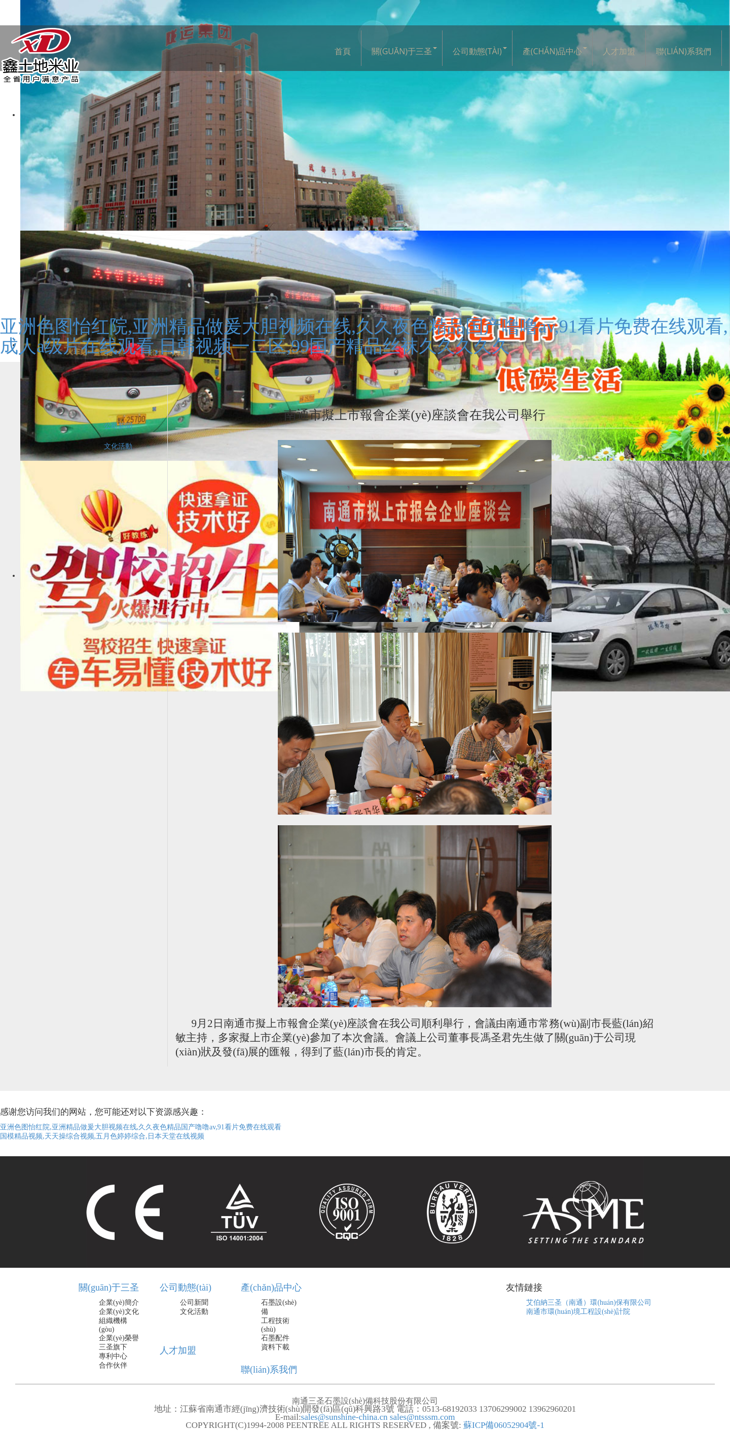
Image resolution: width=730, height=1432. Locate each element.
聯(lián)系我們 (683, 51)
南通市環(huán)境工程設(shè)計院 (578, 1311)
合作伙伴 (113, 1365)
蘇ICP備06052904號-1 (502, 1425)
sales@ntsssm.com (422, 1417)
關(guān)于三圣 (402, 51)
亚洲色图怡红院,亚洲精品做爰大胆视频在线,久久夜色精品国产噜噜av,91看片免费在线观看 (140, 1127)
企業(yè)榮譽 (119, 1338)
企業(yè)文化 (119, 1311)
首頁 (343, 51)
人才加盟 (619, 51)
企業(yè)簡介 (119, 1302)
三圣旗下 (113, 1347)
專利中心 (113, 1356)
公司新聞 (118, 426)
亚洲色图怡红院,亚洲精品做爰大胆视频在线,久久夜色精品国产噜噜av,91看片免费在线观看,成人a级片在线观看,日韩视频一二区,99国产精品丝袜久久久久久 (364, 336)
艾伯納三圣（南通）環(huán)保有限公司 (588, 1302)
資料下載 (275, 1347)
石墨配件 (275, 1338)
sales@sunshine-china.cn (344, 1417)
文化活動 (118, 446)
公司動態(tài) (477, 51)
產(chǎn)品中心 (552, 51)
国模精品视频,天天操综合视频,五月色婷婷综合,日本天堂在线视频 (102, 1136)
